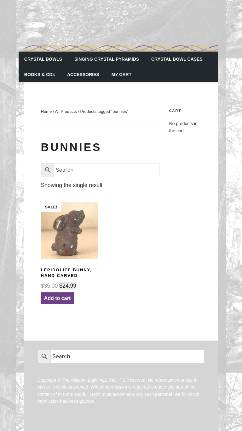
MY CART (122, 74)
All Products (66, 111)
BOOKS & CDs (39, 74)
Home (46, 111)
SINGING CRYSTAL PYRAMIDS (106, 59)
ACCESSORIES (83, 74)
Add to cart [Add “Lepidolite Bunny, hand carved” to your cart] (57, 298)
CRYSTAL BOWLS (43, 59)
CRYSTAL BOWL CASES (177, 59)
